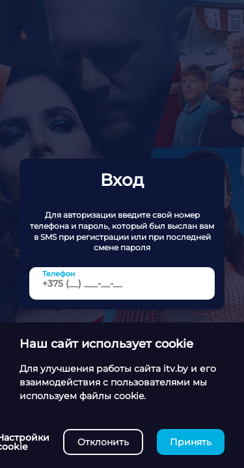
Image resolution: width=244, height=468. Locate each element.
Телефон (58, 273)
